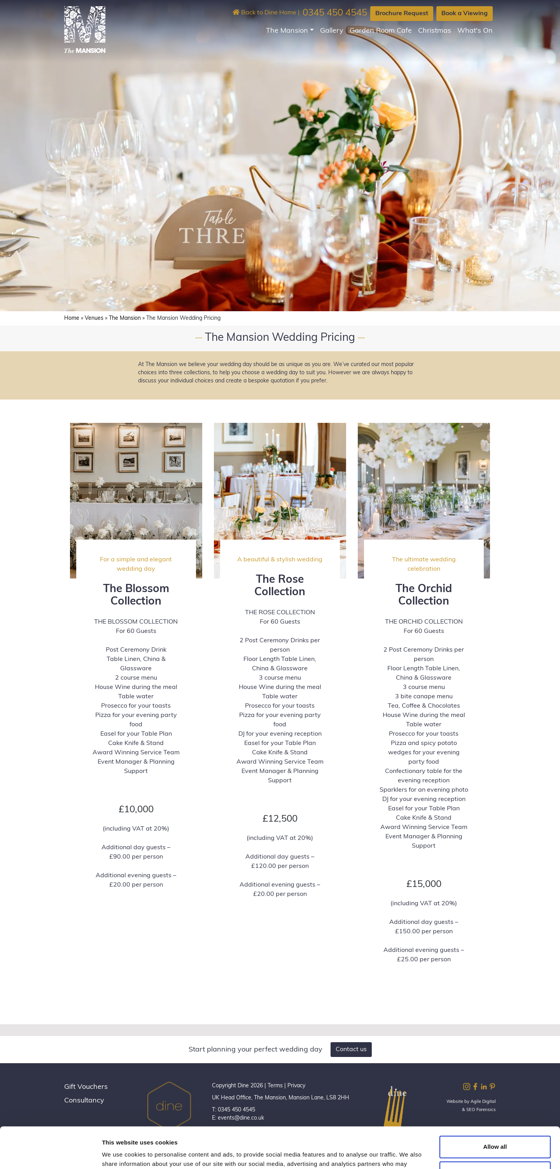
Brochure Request (401, 14)
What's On (475, 31)
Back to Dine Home (264, 13)
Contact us (351, 1049)
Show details (120, 1153)
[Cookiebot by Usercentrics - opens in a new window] (50, 1154)
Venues (94, 318)
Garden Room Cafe (381, 31)
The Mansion (287, 31)
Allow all (495, 1105)
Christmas (434, 31)
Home (71, 318)
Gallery (331, 31)
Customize (495, 1131)
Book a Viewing (464, 14)
